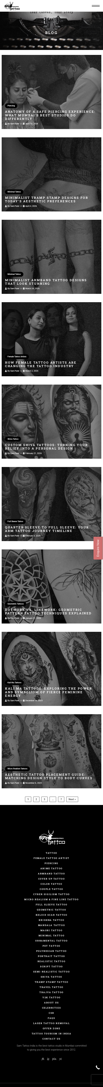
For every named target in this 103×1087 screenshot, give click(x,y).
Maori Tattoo (51, 930)
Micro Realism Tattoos (17, 769)
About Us (51, 1002)
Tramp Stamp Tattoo (51, 981)
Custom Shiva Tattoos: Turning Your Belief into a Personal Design (46, 447)
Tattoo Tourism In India (51, 1033)
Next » (72, 799)
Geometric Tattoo (51, 909)
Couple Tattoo (51, 889)
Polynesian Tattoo (51, 950)
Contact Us (51, 1038)
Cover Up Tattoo (51, 878)
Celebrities (51, 1007)
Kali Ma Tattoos (14, 682)
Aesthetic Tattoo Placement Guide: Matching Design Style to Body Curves (49, 776)
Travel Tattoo (51, 987)
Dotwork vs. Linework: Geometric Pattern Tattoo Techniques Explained (48, 611)
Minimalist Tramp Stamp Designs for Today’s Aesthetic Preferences (46, 199)
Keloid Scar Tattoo (51, 914)
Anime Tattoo (51, 868)
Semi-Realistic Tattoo (51, 971)
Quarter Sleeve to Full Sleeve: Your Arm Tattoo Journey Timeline (47, 529)
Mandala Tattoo (51, 925)
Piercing (11, 106)
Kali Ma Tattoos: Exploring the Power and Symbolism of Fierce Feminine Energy (48, 692)
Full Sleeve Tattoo (15, 521)
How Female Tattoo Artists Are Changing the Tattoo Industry (40, 364)
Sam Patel (14, 124)
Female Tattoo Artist (51, 858)
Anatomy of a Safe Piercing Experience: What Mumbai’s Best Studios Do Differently (50, 115)
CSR (51, 1012)
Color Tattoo (51, 883)
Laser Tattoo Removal (51, 1023)
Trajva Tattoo (51, 992)
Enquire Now (98, 548)
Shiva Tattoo (13, 439)
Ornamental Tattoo (51, 940)
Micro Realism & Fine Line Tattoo (51, 899)
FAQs (51, 1018)
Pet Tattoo (51, 945)
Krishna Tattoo (51, 920)
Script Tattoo (51, 966)
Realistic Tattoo (52, 961)
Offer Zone (51, 1028)
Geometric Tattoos (16, 604)
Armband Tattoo (51, 873)
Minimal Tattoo (14, 192)
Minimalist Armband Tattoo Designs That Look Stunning (46, 282)
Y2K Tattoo (51, 997)
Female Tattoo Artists (17, 356)
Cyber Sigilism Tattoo (51, 894)
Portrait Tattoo (51, 956)
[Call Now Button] (97, 1067)
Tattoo (51, 852)
